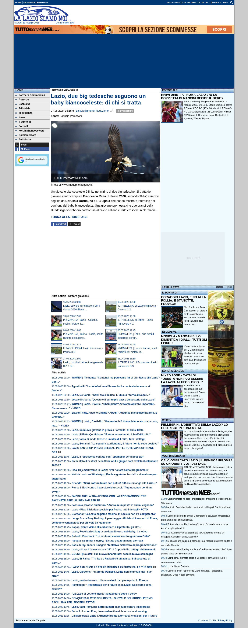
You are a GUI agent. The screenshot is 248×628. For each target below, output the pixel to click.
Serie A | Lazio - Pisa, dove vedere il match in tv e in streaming (109, 611)
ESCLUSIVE (169, 331)
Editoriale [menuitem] (22, 108)
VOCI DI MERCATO (173, 455)
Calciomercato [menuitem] (25, 135)
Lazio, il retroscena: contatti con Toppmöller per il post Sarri (108, 456)
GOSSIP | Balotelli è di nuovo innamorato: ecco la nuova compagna (112, 554)
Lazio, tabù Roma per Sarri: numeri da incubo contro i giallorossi (111, 606)
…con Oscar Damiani (178, 566)
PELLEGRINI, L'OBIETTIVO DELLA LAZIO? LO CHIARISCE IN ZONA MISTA (194, 426)
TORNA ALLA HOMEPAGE (69, 217)
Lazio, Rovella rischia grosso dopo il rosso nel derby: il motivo (109, 531)
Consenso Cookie (207, 620)
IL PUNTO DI (169, 292)
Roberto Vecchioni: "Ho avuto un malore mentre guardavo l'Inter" (111, 536)
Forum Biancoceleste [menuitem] (29, 130)
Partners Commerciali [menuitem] (30, 95)
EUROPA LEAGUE (173, 370)
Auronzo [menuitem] (22, 99)
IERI (229, 287)
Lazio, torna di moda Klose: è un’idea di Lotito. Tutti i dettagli (108, 439)
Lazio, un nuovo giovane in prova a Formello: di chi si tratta (108, 430)
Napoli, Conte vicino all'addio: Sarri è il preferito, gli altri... (107, 527)
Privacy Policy (225, 620)
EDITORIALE (169, 90)
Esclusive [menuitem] (22, 104)
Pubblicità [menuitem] (23, 139)
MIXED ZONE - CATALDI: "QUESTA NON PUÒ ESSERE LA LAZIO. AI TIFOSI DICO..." (182, 379)
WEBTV (166, 420)
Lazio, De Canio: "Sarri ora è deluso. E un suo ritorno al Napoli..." (111, 395)
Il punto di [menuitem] (23, 121)
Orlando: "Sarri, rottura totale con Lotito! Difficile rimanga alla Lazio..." (114, 483)
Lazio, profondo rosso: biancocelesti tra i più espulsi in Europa (110, 580)
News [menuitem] (20, 117)
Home (19, 90)
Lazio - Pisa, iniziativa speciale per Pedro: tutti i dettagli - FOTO (110, 509)
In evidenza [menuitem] (23, 112)
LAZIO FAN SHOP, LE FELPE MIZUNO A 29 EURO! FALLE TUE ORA (112, 567)
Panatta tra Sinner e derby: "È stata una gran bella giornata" (108, 540)
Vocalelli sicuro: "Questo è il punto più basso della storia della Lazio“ (113, 399)
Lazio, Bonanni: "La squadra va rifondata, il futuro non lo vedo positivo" (115, 443)
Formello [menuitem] (22, 126)
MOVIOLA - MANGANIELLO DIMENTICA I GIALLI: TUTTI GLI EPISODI (184, 340)
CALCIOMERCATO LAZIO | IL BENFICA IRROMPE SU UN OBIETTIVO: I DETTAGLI (197, 462)
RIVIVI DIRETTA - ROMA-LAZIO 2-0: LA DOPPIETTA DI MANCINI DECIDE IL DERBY (192, 96)
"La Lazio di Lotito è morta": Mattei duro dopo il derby (104, 593)
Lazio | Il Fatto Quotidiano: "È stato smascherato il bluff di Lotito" (111, 434)
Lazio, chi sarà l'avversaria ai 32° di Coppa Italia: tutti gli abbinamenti (113, 549)
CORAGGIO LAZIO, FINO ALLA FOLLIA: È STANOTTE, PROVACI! (183, 300)
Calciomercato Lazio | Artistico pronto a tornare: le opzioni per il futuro (114, 615)
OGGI (219, 287)
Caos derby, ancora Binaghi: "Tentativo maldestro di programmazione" (114, 545)
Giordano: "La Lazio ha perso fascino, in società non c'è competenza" (114, 514)
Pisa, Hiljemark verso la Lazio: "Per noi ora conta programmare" (110, 470)
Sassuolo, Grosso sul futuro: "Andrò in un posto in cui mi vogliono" (113, 505)
